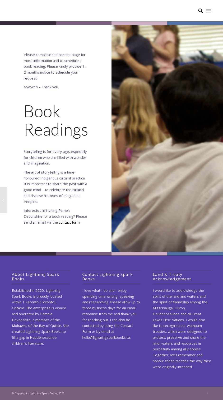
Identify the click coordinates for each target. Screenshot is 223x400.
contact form (69, 222)
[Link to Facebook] (207, 392)
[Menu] (208, 10)
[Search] (198, 10)
